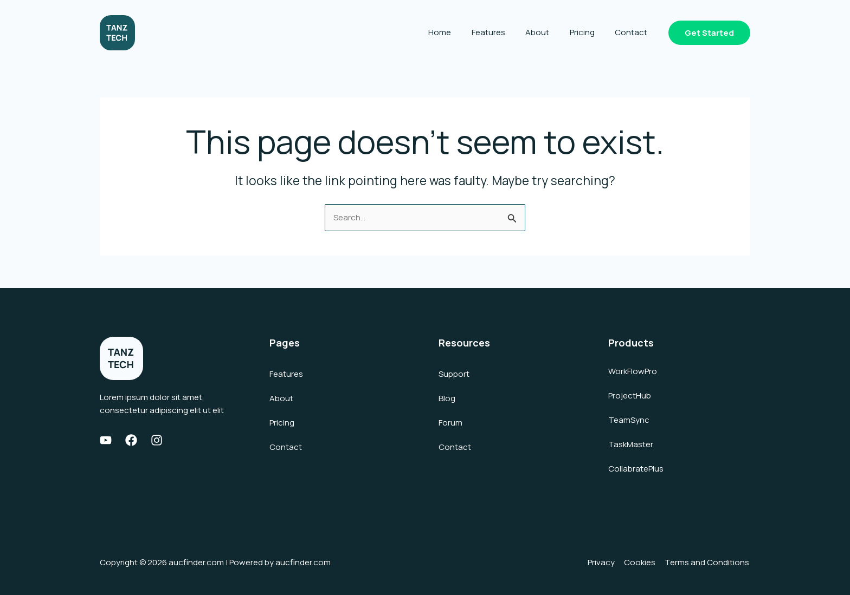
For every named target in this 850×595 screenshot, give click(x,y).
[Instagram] (157, 440)
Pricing (588, 32)
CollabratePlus (636, 468)
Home (458, 32)
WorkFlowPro (632, 371)
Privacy (604, 562)
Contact (633, 32)
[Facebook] (131, 440)
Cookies (642, 562)
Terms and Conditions (708, 562)
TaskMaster (630, 444)
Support (454, 374)
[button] (709, 33)
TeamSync (628, 420)
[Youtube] (106, 440)
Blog (447, 398)
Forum (450, 422)
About (547, 32)
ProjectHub (629, 395)
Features (502, 32)
